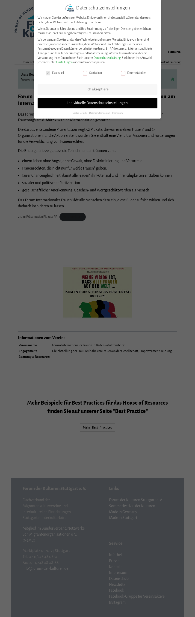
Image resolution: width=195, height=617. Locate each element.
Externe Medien (133, 72)
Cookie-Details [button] (80, 112)
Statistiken (92, 72)
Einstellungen (64, 61)
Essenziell (55, 72)
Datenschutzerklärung (107, 57)
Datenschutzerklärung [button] (99, 112)
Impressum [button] (117, 112)
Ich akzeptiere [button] (97, 88)
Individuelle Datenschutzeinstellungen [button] (97, 102)
